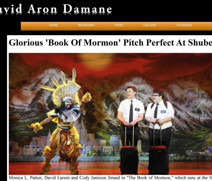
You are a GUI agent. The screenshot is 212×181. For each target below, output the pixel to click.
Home (53, 25)
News (119, 25)
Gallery (149, 25)
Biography (86, 25)
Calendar (184, 25)
